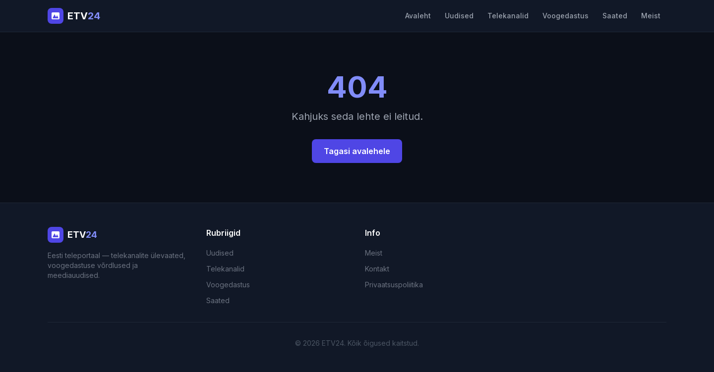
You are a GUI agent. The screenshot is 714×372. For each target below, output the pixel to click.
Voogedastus (565, 15)
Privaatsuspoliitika (394, 284)
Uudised (459, 15)
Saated (614, 15)
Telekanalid (508, 15)
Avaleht (418, 15)
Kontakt (377, 269)
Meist (650, 15)
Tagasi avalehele (357, 151)
